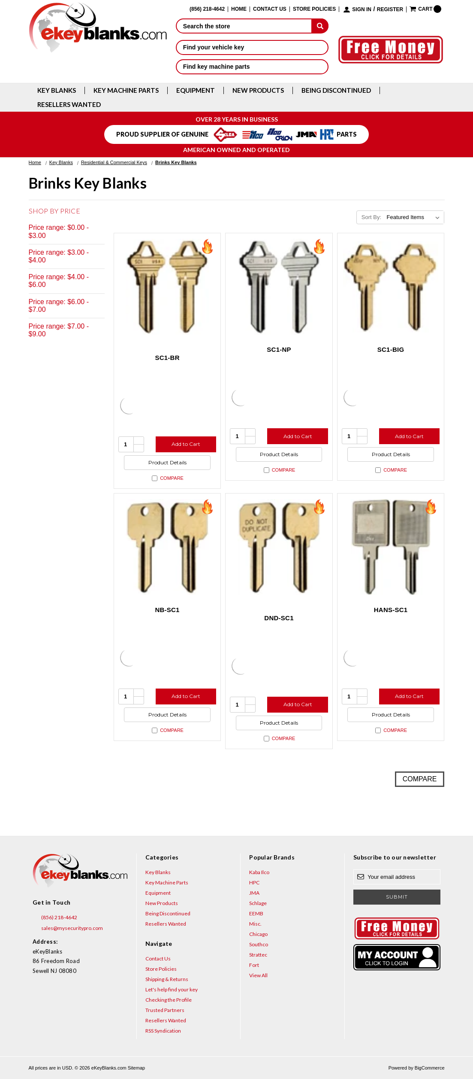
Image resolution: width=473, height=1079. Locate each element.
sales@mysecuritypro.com (68, 928)
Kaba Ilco (259, 872)
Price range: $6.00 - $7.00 (59, 305)
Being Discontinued (336, 90)
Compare (168, 478)
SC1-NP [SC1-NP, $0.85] (279, 349)
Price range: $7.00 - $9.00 (59, 330)
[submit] (319, 25)
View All (258, 975)
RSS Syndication (163, 1030)
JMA (254, 893)
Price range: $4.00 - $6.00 (59, 280)
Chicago (258, 934)
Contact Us (269, 9)
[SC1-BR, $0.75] (167, 287)
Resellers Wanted (69, 104)
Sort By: (371, 217)
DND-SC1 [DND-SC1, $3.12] (278, 618)
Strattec (258, 954)
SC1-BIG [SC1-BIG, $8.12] (390, 349)
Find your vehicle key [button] (252, 47)
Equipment (195, 90)
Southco (258, 944)
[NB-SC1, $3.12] (167, 547)
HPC (254, 882)
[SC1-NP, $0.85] (279, 287)
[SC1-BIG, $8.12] (391, 287)
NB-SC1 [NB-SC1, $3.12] (167, 609)
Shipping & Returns (166, 979)
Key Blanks (56, 90)
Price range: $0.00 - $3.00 (59, 231)
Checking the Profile (168, 1000)
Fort (254, 965)
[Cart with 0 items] (425, 9)
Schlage (258, 903)
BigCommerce (430, 1067)
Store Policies (314, 9)
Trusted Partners (164, 1010)
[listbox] (414, 217)
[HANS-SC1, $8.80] (391, 547)
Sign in (361, 9)
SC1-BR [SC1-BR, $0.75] (167, 357)
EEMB (256, 913)
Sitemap (136, 1067)
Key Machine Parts (126, 90)
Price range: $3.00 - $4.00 (59, 256)
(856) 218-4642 (55, 917)
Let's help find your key (171, 989)
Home (239, 9)
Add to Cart (186, 444)
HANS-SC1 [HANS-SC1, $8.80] (391, 609)
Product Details (167, 462)
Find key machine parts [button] (252, 66)
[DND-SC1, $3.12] (279, 547)
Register (390, 9)
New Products (258, 90)
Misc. (255, 924)
